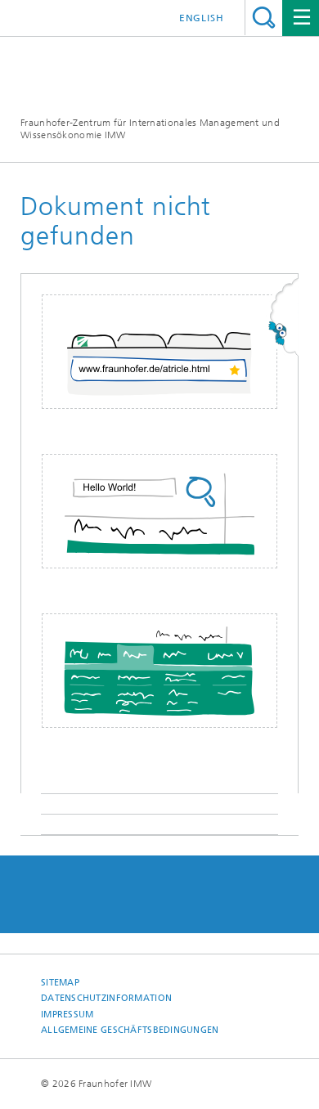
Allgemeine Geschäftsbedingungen (130, 1030)
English (201, 18)
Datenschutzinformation (106, 998)
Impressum (67, 1014)
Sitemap (60, 982)
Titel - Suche (263, 17)
